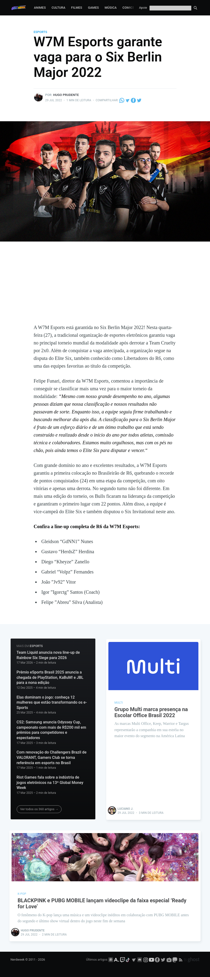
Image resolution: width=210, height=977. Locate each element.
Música (111, 7)
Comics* (129, 7)
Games (93, 7)
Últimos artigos (96, 959)
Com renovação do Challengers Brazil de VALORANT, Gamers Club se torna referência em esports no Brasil (52, 757)
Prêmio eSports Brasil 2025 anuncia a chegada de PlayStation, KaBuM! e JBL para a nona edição (50, 677)
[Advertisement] (105, 287)
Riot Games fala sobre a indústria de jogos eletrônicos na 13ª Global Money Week (50, 782)
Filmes (76, 7)
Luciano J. (125, 808)
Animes (40, 7)
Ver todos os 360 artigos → (39, 809)
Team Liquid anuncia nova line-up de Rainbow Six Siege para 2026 (48, 655)
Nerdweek (18, 959)
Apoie (143, 7)
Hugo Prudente (66, 95)
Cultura (58, 7)
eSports (40, 32)
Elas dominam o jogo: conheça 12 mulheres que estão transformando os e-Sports (52, 702)
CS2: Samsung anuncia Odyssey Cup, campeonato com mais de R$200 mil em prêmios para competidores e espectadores (51, 730)
